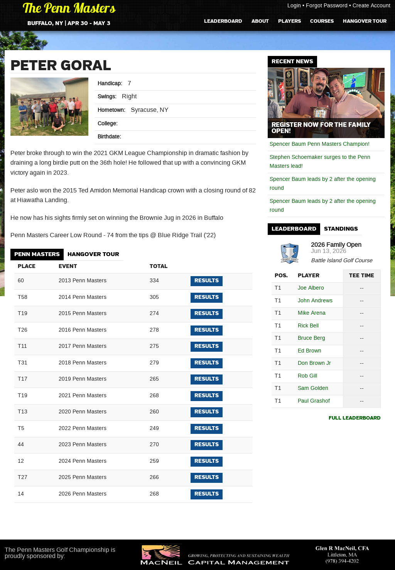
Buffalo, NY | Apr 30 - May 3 (68, 23)
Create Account (371, 5)
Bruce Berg (311, 338)
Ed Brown (309, 351)
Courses (322, 21)
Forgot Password (327, 5)
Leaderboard (223, 21)
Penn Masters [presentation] (37, 254)
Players (289, 21)
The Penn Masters (69, 9)
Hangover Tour (365, 21)
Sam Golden (313, 388)
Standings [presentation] (341, 229)
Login (294, 5)
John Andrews (315, 301)
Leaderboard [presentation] (294, 229)
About (260, 21)
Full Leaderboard (355, 418)
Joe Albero (311, 288)
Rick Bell (308, 326)
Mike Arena (312, 313)
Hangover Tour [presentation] (93, 254)
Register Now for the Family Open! (321, 128)
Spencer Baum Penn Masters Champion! (320, 144)
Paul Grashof (314, 401)
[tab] (37, 255)
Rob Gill (307, 376)
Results (206, 280)
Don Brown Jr (314, 363)
